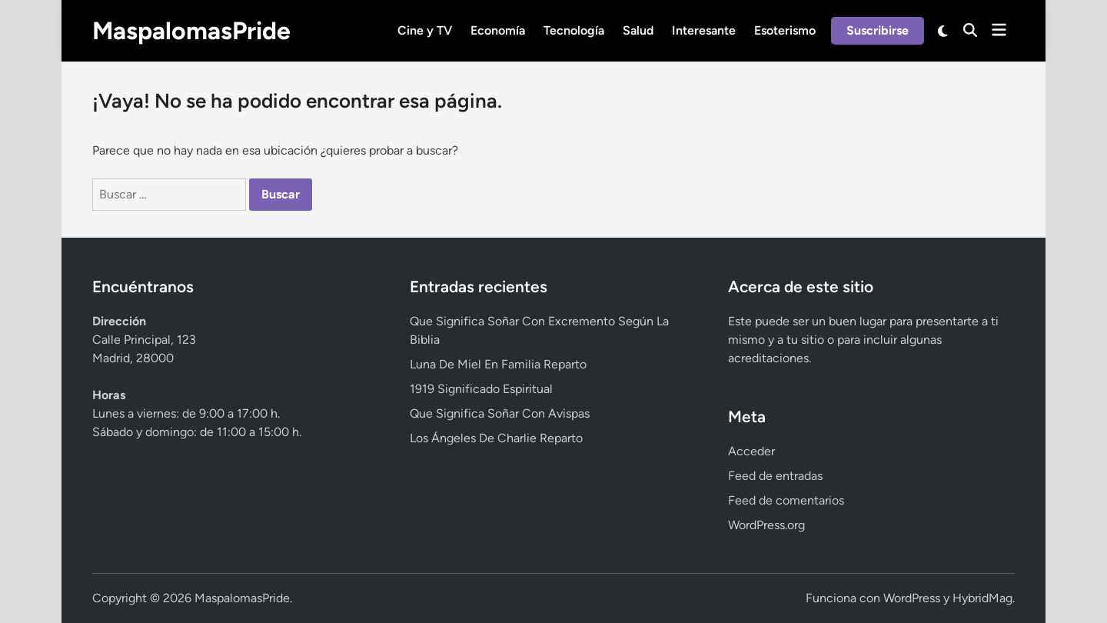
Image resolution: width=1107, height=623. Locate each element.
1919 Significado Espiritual (481, 388)
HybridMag (982, 598)
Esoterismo (785, 30)
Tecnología (574, 30)
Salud (638, 30)
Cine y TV (424, 30)
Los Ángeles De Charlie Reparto (496, 438)
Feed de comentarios (786, 500)
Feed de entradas (775, 475)
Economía (497, 30)
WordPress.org (766, 525)
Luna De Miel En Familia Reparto (498, 364)
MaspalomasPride (191, 30)
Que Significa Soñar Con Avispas (500, 413)
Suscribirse (877, 30)
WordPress (911, 598)
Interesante (704, 30)
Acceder (751, 451)
